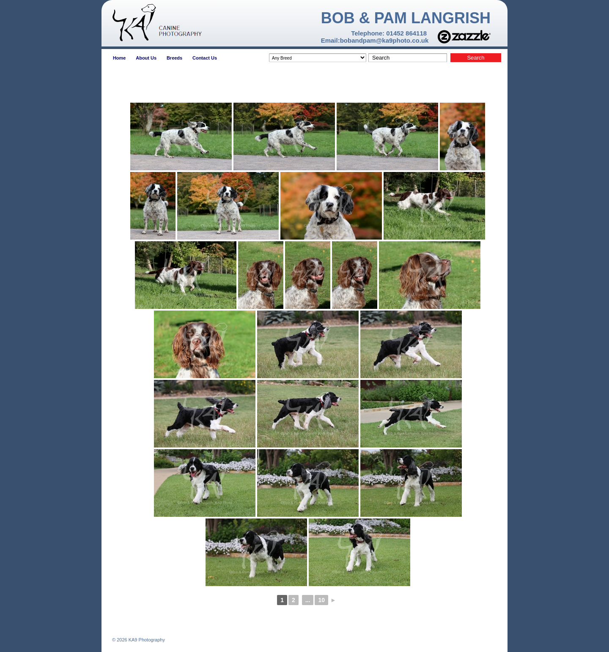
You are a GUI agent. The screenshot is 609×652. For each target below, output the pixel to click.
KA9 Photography (146, 639)
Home (119, 57)
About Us (146, 57)
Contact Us (204, 57)
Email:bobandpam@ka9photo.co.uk (375, 40)
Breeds (174, 57)
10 (321, 600)
